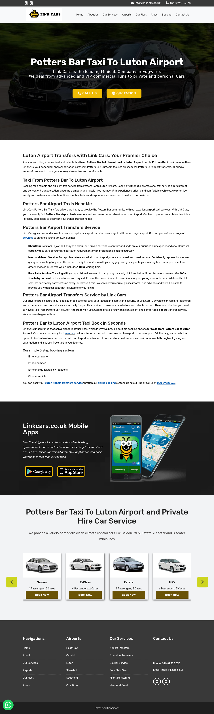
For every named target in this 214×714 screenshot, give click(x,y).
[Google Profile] (31, 3)
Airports (126, 14)
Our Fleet (141, 14)
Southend (72, 677)
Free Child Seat (119, 670)
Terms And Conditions (107, 708)
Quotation (124, 93)
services (28, 237)
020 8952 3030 (178, 3)
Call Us (87, 93)
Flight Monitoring (120, 677)
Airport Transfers (120, 648)
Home (79, 14)
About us (93, 14)
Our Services (110, 14)
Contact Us (182, 14)
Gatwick (71, 655)
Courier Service (119, 663)
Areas (154, 14)
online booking (107, 383)
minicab (70, 333)
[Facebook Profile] (26, 3)
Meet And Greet (119, 685)
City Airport (73, 685)
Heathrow (72, 648)
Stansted (71, 670)
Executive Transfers (121, 655)
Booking (166, 14)
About (26, 655)
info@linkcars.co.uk (145, 3)
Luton (69, 663)
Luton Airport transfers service (64, 383)
